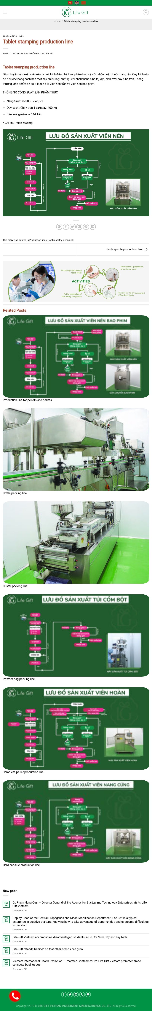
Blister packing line (15, 586)
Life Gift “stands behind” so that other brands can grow (47, 949)
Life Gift (35, 53)
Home (57, 21)
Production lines (13, 36)
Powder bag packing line (19, 679)
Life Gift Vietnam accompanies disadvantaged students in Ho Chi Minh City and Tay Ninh (69, 937)
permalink (68, 240)
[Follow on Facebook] (64, 994)
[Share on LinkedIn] (93, 227)
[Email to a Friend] (79, 227)
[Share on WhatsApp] (59, 227)
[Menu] (5, 12)
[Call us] (82, 994)
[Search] (146, 12)
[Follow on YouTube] (88, 994)
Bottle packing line (15, 493)
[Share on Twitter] (73, 227)
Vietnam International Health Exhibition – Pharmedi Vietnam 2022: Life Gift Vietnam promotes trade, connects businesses (77, 963)
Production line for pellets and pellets (27, 400)
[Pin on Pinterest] (86, 227)
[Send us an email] (76, 994)
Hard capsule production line (127, 249)
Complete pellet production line (23, 772)
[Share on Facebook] (66, 227)
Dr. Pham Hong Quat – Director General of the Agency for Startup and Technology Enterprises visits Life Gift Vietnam (79, 904)
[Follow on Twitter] (70, 994)
